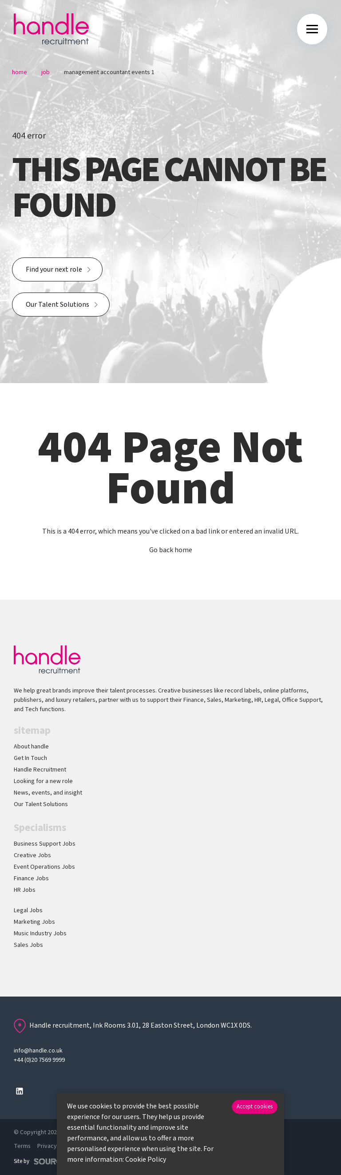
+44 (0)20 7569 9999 (39, 1060)
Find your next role (54, 269)
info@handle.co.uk (38, 1050)
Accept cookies (255, 1107)
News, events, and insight (48, 792)
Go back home (170, 550)
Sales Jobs (28, 945)
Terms (22, 1146)
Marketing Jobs (34, 922)
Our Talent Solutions (57, 304)
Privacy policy (56, 1146)
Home (19, 72)
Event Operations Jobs (44, 866)
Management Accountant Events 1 (109, 72)
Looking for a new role (43, 781)
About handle (31, 746)
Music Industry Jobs (40, 933)
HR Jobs (25, 890)
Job (45, 72)
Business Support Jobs (44, 843)
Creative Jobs (32, 855)
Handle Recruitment (40, 769)
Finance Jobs (31, 878)
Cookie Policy (145, 1159)
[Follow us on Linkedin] (19, 1091)
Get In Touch (30, 758)
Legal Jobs (28, 910)
